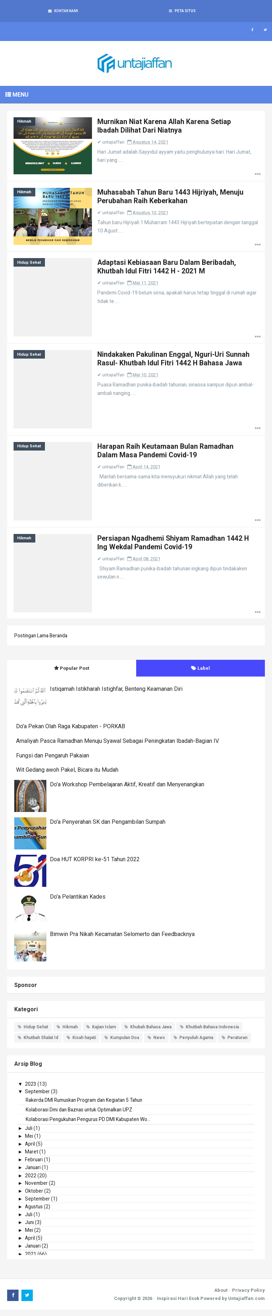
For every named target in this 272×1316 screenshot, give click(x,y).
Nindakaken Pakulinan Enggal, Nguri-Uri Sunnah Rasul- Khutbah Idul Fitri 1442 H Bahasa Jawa (176, 367)
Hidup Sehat (30, 265)
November (36, 1189)
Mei (29, 1142)
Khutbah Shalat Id (41, 1044)
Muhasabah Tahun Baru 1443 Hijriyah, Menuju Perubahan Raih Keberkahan (173, 198)
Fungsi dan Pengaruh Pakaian (52, 761)
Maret (32, 1158)
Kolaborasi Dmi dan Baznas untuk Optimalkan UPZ (82, 1116)
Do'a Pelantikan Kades (78, 902)
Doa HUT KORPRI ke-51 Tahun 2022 (95, 865)
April (30, 1150)
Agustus (34, 1212)
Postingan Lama (32, 642)
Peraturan (237, 1044)
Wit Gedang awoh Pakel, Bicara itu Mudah (67, 776)
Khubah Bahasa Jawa (150, 1032)
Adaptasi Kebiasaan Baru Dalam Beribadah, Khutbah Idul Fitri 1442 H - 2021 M (170, 269)
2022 (30, 1181)
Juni (30, 1228)
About (220, 1296)
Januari (33, 1173)
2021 (30, 1260)
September (38, 1097)
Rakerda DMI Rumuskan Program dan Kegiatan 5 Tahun (88, 1106)
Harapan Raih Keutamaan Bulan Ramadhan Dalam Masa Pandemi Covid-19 (169, 455)
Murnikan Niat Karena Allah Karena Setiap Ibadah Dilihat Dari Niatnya (167, 127)
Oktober (34, 1197)
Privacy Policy (248, 1296)
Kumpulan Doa (124, 1044)
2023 (30, 1090)
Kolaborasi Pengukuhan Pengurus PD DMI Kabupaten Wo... (91, 1125)
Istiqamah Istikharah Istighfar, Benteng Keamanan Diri (116, 695)
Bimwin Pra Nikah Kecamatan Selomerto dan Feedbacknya (122, 940)
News (159, 1044)
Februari (34, 1165)
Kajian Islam (104, 1032)
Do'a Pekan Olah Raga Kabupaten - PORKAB (70, 732)
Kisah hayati (84, 1044)
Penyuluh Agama (196, 1044)
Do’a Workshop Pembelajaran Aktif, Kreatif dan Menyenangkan (127, 790)
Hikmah (25, 122)
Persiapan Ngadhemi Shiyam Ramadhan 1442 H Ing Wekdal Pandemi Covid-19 (173, 547)
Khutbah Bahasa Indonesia (212, 1032)
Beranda (61, 642)
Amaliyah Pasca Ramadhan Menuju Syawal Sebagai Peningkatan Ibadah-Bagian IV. (117, 747)
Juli (29, 1134)
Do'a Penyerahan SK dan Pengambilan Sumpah (107, 827)
